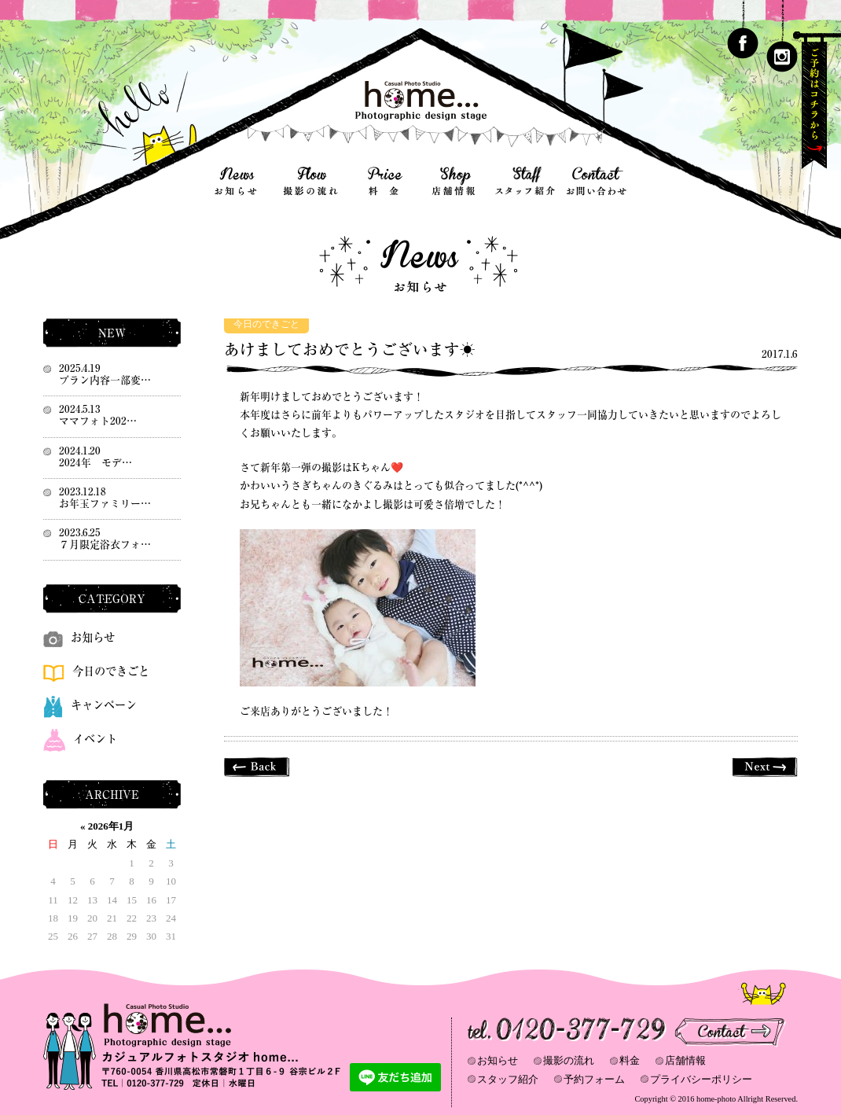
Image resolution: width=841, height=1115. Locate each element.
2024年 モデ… (95, 463)
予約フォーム (594, 1079)
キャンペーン (90, 705)
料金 (629, 1060)
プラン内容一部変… (105, 380)
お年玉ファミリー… (105, 504)
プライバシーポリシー (701, 1079)
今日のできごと (266, 324)
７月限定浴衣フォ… (105, 544)
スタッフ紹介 (507, 1079)
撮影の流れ (568, 1060)
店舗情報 (685, 1060)
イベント (80, 739)
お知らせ (79, 637)
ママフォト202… (98, 421)
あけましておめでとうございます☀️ (350, 349)
